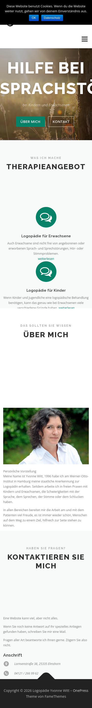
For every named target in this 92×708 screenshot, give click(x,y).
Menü (84, 39)
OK (34, 18)
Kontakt (61, 121)
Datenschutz (52, 18)
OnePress (80, 690)
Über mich (30, 121)
